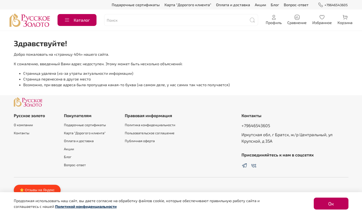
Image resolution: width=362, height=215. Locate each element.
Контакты (21, 133)
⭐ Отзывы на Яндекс (37, 190)
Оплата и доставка (233, 4)
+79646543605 (333, 4)
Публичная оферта (140, 141)
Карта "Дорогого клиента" (187, 4)
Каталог (77, 20)
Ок (331, 203)
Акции (260, 4)
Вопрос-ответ (296, 4)
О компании (23, 125)
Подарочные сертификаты (136, 4)
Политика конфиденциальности (150, 125)
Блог (275, 4)
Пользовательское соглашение (149, 133)
